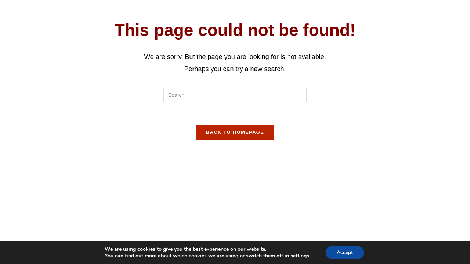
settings (299, 256)
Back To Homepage (235, 132)
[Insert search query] (235, 95)
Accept (345, 252)
